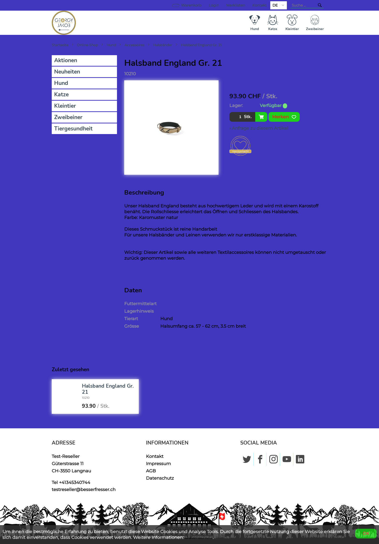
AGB (151, 470)
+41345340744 (74, 482)
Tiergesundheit (73, 128)
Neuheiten (67, 72)
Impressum (158, 463)
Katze (61, 94)
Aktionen (65, 60)
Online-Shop (87, 45)
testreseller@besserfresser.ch (84, 489)
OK (366, 533)
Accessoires (134, 45)
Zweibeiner (68, 117)
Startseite (60, 45)
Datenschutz (160, 478)
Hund (111, 45)
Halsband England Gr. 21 (201, 45)
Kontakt (259, 5)
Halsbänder (162, 45)
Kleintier (65, 106)
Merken (284, 117)
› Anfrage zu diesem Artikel (258, 128)
